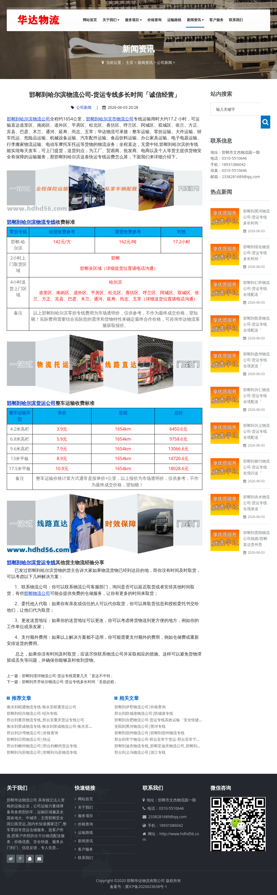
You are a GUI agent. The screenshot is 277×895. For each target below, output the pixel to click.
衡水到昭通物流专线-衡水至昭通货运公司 (41, 706)
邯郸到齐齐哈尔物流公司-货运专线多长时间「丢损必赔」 (70, 681)
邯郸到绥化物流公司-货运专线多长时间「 (256, 239)
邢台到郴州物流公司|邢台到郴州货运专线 (42, 745)
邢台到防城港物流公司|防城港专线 (143, 713)
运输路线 (177, 20)
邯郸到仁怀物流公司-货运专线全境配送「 (256, 275)
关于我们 (115, 20)
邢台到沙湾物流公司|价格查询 (32, 732)
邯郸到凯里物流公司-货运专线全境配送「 (256, 311)
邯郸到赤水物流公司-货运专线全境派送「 (256, 489)
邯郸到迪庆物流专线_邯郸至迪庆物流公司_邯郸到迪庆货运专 (165, 745)
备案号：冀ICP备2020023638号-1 (138, 886)
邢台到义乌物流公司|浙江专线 (140, 752)
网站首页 (95, 20)
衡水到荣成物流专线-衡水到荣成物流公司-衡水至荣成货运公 (57, 726)
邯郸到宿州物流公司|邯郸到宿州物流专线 (149, 732)
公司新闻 (164, 62)
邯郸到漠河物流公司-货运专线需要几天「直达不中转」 (68, 675)
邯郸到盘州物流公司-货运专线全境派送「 (256, 346)
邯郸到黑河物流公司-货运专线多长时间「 (256, 203)
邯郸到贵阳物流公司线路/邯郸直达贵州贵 (256, 525)
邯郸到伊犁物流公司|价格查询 (140, 706)
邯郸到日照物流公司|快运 (29, 739)
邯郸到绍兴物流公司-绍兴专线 (32, 713)
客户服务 (217, 20)
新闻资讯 (197, 20)
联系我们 (236, 20)
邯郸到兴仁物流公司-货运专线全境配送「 (256, 382)
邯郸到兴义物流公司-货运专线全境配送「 (256, 418)
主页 (129, 62)
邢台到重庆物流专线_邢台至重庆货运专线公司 (45, 719)
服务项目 (137, 20)
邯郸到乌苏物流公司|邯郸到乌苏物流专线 (42, 752)
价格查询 (158, 20)
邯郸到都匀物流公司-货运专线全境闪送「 (256, 454)
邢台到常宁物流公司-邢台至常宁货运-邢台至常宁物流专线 (163, 739)
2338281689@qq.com (167, 816)
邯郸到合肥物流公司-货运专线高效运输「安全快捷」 (158, 719)
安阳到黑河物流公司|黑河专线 (140, 726)
